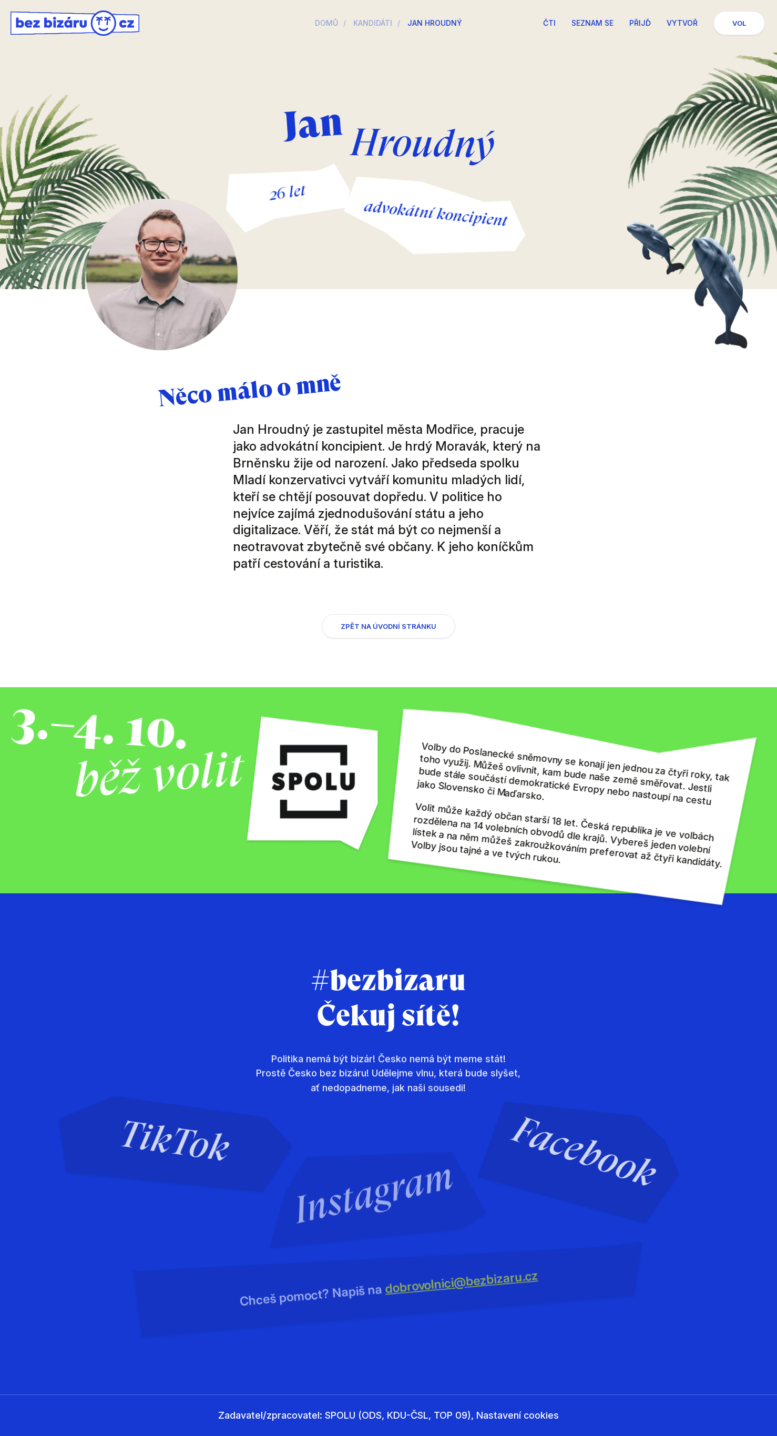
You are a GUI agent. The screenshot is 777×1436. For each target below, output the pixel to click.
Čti (549, 22)
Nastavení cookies (517, 1415)
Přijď (640, 22)
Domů (326, 22)
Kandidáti (372, 22)
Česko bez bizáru (75, 23)
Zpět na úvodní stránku (388, 634)
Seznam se (592, 22)
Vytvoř (682, 22)
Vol (739, 23)
